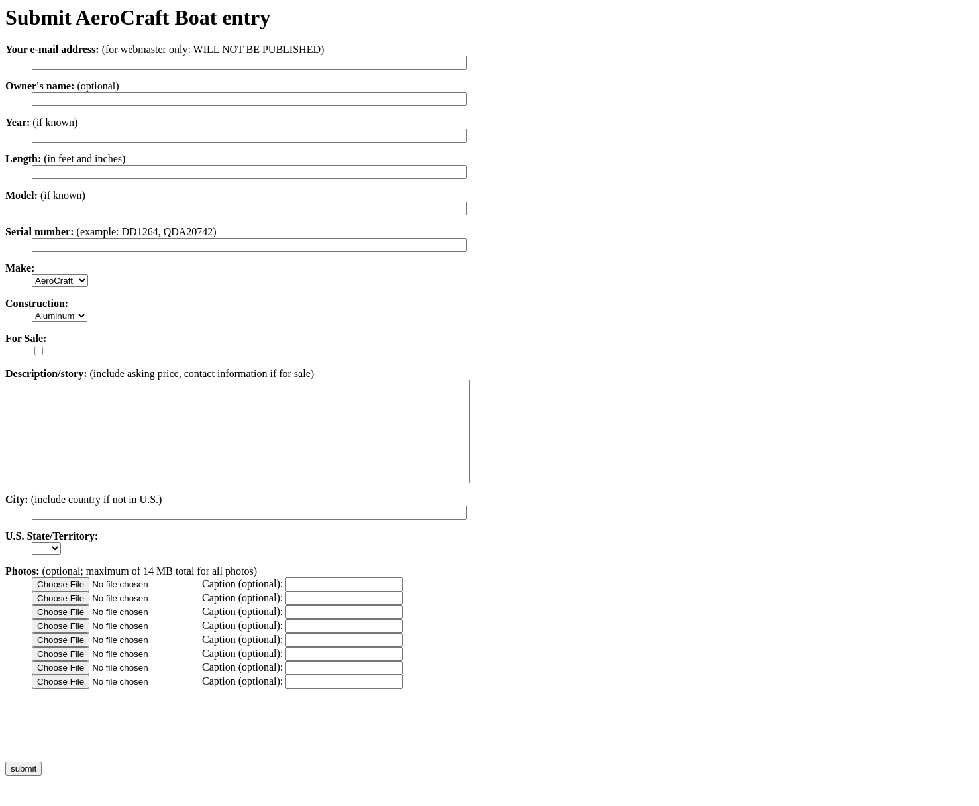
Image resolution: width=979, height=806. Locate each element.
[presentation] (106, 745)
